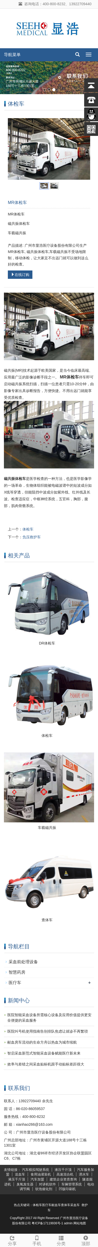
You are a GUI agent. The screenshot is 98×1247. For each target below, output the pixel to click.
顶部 (85, 1240)
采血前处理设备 (23, 962)
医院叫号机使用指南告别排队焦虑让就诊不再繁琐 (47, 1031)
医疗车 (15, 982)
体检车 (27, 529)
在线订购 (20, 275)
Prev (14, 149)
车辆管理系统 (71, 1184)
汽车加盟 (37, 1179)
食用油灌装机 (41, 1175)
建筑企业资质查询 (63, 1179)
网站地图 (79, 1223)
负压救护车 (31, 537)
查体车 (47, 920)
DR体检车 (47, 643)
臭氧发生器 (24, 1184)
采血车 (75, 1205)
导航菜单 (12, 54)
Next (83, 149)
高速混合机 (64, 1175)
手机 (37, 1240)
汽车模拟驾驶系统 (35, 1170)
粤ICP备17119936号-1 (47, 1223)
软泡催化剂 (44, 1189)
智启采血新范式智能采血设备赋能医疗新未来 (43, 1053)
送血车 (20, 1175)
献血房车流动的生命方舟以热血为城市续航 (42, 1042)
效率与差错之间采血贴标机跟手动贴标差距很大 (45, 1064)
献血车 (56, 1205)
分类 (61, 1240)
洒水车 (84, 1175)
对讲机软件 (47, 1184)
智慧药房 (17, 972)
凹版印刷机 (67, 1189)
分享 (12, 1240)
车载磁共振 (47, 828)
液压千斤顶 (63, 1170)
